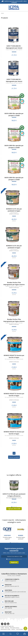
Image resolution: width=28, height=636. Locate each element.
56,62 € (14, 120)
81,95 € (14, 502)
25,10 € (14, 294)
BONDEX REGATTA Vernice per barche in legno (14, 356)
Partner (13, 629)
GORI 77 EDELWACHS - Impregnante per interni (14, 47)
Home (2, 13)
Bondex (20, 535)
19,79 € (14, 293)
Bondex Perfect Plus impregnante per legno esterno (14, 283)
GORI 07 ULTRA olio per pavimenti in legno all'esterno (14, 495)
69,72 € (14, 221)
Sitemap (7, 627)
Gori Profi (7, 535)
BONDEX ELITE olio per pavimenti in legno (14, 210)
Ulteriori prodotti (14, 457)
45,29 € (14, 219)
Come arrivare (19, 629)
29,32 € (14, 368)
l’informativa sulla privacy (16, 559)
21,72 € (14, 55)
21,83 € (14, 367)
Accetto (15, 559)
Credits (2, 627)
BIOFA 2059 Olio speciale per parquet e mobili (14, 114)
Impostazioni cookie (5, 629)
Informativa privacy (14, 627)
